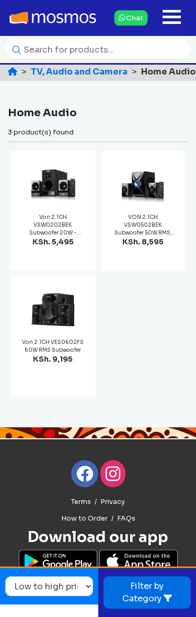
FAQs (126, 518)
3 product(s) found (41, 132)
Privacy (112, 502)
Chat (131, 17)
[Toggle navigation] (172, 18)
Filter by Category (147, 592)
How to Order (84, 518)
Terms (81, 502)
